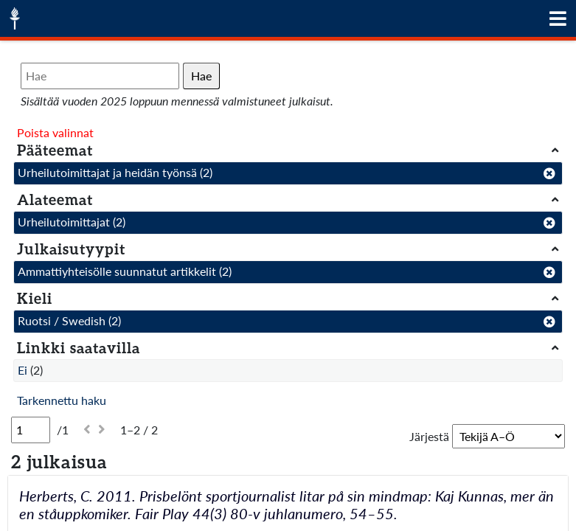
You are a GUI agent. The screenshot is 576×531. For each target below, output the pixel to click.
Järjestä (429, 436)
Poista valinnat (55, 132)
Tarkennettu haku (61, 400)
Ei (22, 370)
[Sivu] (30, 430)
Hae (201, 76)
